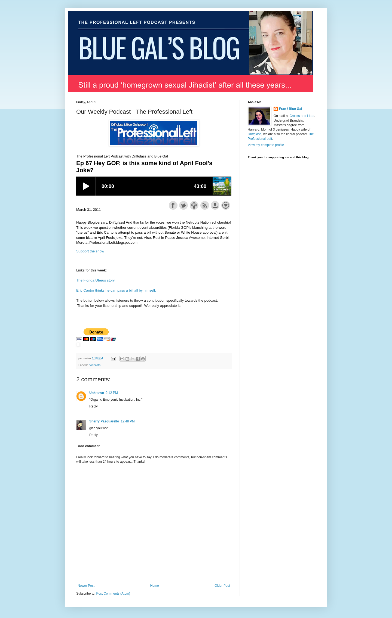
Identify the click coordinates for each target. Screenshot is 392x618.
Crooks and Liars (301, 116)
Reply (93, 406)
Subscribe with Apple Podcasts (194, 205)
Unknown (96, 393)
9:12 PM (112, 393)
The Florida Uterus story (95, 280)
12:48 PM (127, 421)
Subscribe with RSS (204, 205)
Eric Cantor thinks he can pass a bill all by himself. (116, 290)
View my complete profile (266, 145)
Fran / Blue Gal (290, 109)
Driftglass (254, 134)
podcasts (94, 365)
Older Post (222, 586)
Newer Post (86, 586)
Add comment (89, 446)
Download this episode (215, 205)
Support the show (225, 205)
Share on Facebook (173, 205)
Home (154, 586)
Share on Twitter (183, 205)
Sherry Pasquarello (104, 421)
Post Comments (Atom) (113, 593)
